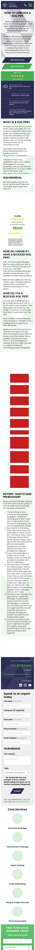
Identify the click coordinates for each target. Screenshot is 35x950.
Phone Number (15, 729)
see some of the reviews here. (17, 224)
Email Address (15, 738)
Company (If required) (14, 710)
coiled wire (24, 603)
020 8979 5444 (17, 60)
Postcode (13, 719)
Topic (6, 768)
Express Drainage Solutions (10, 5)
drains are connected (17, 173)
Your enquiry (9, 754)
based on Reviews (17, 222)
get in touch (17, 66)
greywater (10, 155)
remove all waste (19, 126)
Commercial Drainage (17, 846)
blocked (13, 271)
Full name (13, 701)
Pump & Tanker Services (17, 902)
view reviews (17, 79)
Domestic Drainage (17, 828)
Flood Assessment (17, 921)
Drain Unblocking (18, 884)
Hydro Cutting (17, 865)
